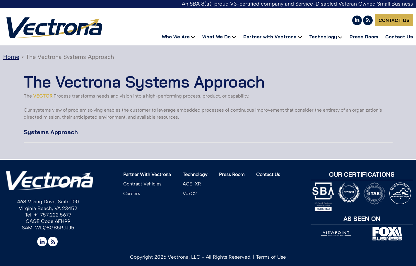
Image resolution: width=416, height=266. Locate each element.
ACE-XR (192, 184)
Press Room (364, 37)
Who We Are (176, 37)
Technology (323, 37)
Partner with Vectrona (270, 37)
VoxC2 (190, 193)
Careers (131, 193)
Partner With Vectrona (147, 174)
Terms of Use (271, 257)
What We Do (216, 37)
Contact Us (394, 20)
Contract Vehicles (142, 184)
